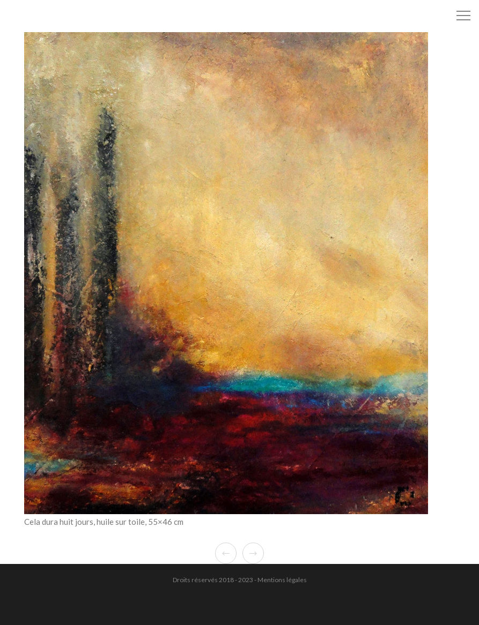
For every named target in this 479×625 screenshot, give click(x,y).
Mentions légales (282, 580)
